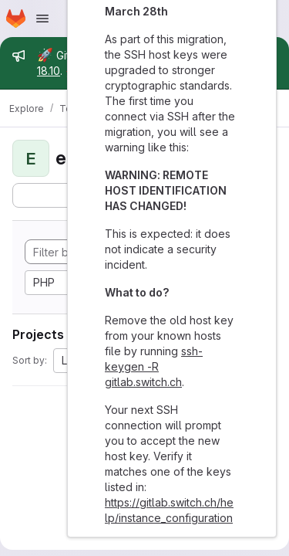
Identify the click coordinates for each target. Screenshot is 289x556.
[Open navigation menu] (42, 18)
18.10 (48, 70)
